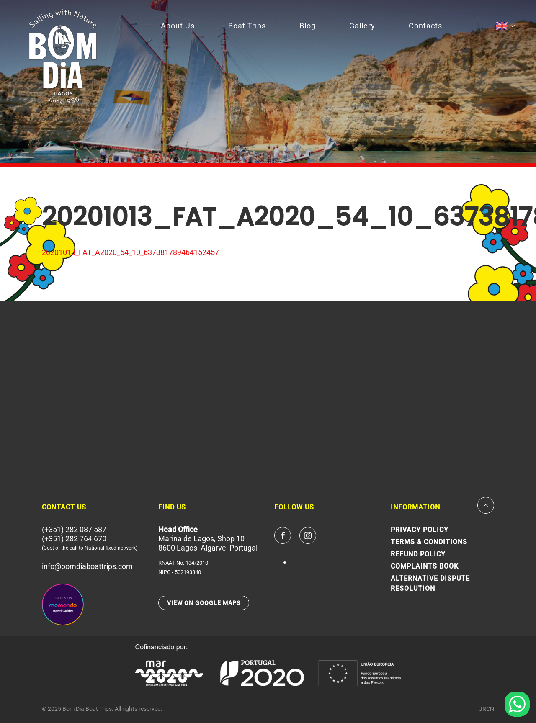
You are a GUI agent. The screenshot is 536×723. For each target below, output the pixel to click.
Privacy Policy (419, 530)
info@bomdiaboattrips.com (87, 566)
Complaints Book (425, 566)
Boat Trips (247, 25)
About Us (178, 25)
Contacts (425, 25)
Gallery (362, 25)
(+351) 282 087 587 (74, 529)
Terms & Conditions (429, 542)
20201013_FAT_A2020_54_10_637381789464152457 (130, 252)
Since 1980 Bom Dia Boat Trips (63, 56)
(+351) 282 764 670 (74, 538)
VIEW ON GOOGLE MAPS (203, 602)
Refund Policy (418, 554)
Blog (307, 25)
